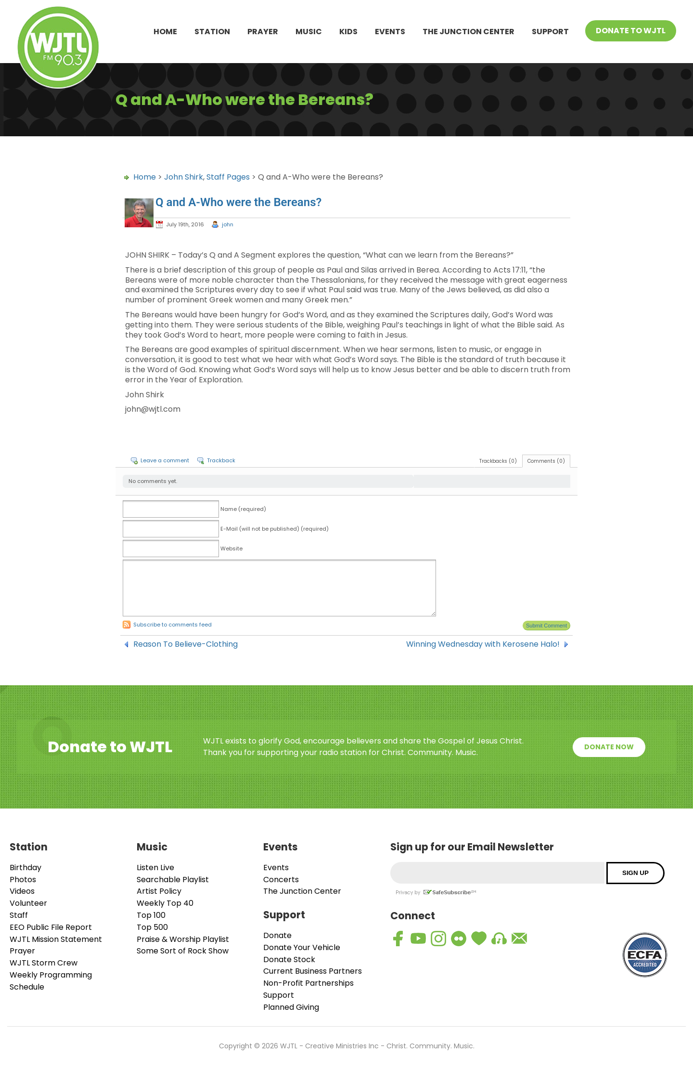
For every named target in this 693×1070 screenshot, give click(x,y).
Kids (348, 31)
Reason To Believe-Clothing (185, 644)
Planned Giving (291, 1007)
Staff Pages (228, 177)
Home (165, 31)
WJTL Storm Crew (43, 962)
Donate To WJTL (631, 30)
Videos (22, 891)
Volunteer (28, 903)
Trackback (221, 460)
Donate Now (609, 747)
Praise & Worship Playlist (183, 939)
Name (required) (243, 509)
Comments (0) (546, 461)
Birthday (25, 867)
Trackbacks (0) (498, 461)
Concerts (281, 879)
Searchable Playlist (173, 879)
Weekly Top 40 (165, 903)
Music (308, 31)
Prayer (262, 31)
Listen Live (155, 867)
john (227, 224)
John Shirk (183, 177)
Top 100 (151, 915)
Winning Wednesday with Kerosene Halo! (483, 644)
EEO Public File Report (51, 927)
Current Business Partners (312, 971)
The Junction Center (468, 31)
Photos (23, 879)
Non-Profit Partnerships (308, 983)
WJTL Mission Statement (56, 939)
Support (550, 31)
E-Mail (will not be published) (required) (274, 529)
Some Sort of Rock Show (183, 950)
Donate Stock (289, 959)
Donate (277, 935)
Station (212, 31)
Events (390, 31)
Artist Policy (159, 891)
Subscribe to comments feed (172, 624)
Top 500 (152, 927)
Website (231, 548)
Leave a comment (165, 460)
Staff (19, 915)
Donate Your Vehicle (301, 947)
